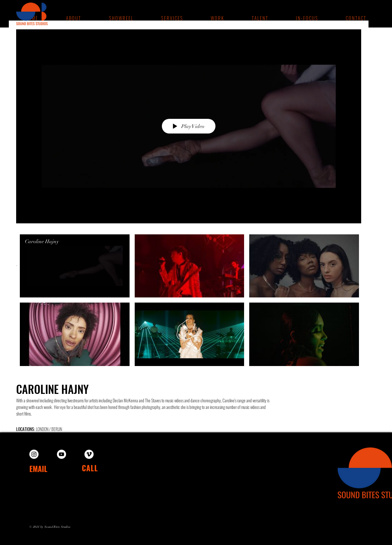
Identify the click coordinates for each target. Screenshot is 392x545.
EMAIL (38, 468)
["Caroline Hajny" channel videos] (189, 302)
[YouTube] (61, 454)
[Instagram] (34, 454)
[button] (216, 18)
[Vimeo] (89, 454)
